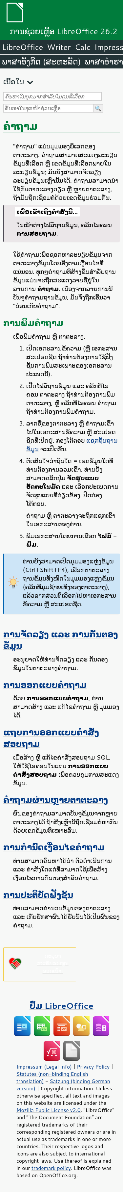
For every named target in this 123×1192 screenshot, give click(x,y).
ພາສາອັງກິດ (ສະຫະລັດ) (41, 61)
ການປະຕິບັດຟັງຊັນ (38, 894)
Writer (59, 47)
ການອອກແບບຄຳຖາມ (45, 684)
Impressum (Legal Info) (44, 1066)
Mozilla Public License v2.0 (48, 1110)
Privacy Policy (93, 1066)
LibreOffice (22, 47)
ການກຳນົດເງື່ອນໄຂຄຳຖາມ (53, 847)
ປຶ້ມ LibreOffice (61, 1005)
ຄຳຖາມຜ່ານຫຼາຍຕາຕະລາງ (55, 799)
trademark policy (51, 1168)
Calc (83, 47)
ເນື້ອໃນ (13, 81)
